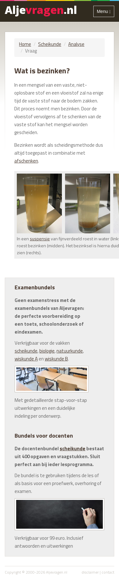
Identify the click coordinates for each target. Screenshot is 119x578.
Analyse (76, 44)
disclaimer (90, 572)
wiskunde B (56, 358)
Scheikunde (49, 44)
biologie (47, 350)
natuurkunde (69, 350)
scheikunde (26, 350)
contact (108, 572)
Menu (105, 12)
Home (25, 44)
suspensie (40, 238)
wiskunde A (26, 358)
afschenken (26, 160)
